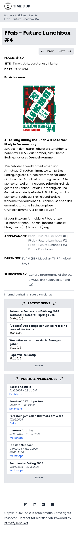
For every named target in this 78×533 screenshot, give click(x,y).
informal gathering (16, 294)
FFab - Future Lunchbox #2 (47, 240)
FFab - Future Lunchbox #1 (47, 236)
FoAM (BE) (29, 258)
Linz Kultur (47, 280)
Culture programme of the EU (50, 275)
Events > (34, 15)
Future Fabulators (41, 249)
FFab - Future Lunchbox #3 (47, 245)
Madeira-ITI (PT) (50, 258)
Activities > (21, 15)
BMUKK (34, 280)
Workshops (16, 438)
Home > (9, 15)
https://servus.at (16, 523)
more (39, 365)
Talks (12, 423)
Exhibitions (15, 394)
